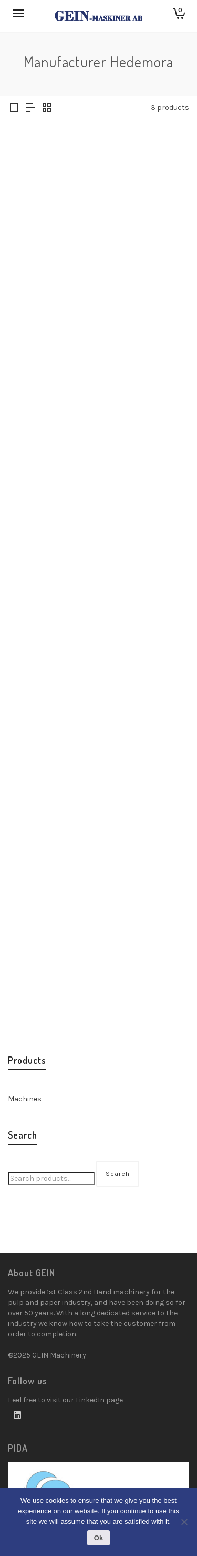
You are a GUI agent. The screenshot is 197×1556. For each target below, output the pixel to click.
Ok (98, 1538)
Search (118, 1174)
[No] (184, 1522)
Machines (25, 1098)
